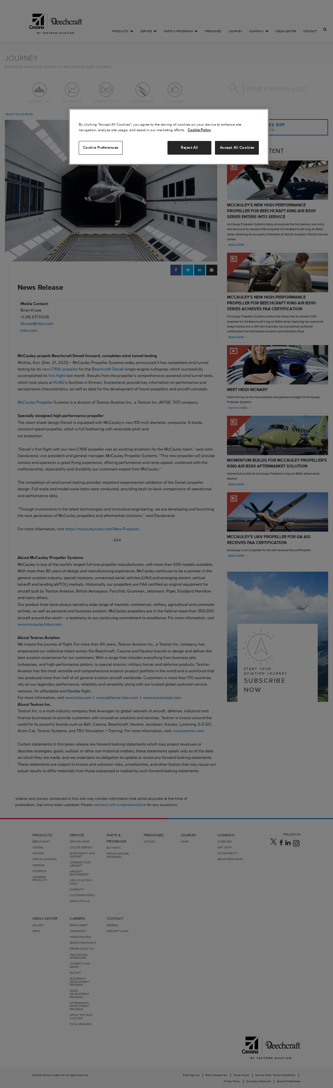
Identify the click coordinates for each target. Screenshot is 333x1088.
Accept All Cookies (237, 147)
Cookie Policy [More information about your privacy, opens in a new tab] (199, 130)
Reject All (189, 147)
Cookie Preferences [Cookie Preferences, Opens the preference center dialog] (100, 147)
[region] (169, 137)
